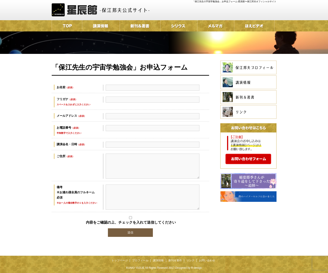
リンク (190, 260)
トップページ (120, 260)
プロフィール (140, 260)
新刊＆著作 (175, 260)
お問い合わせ (207, 260)
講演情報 (158, 260)
